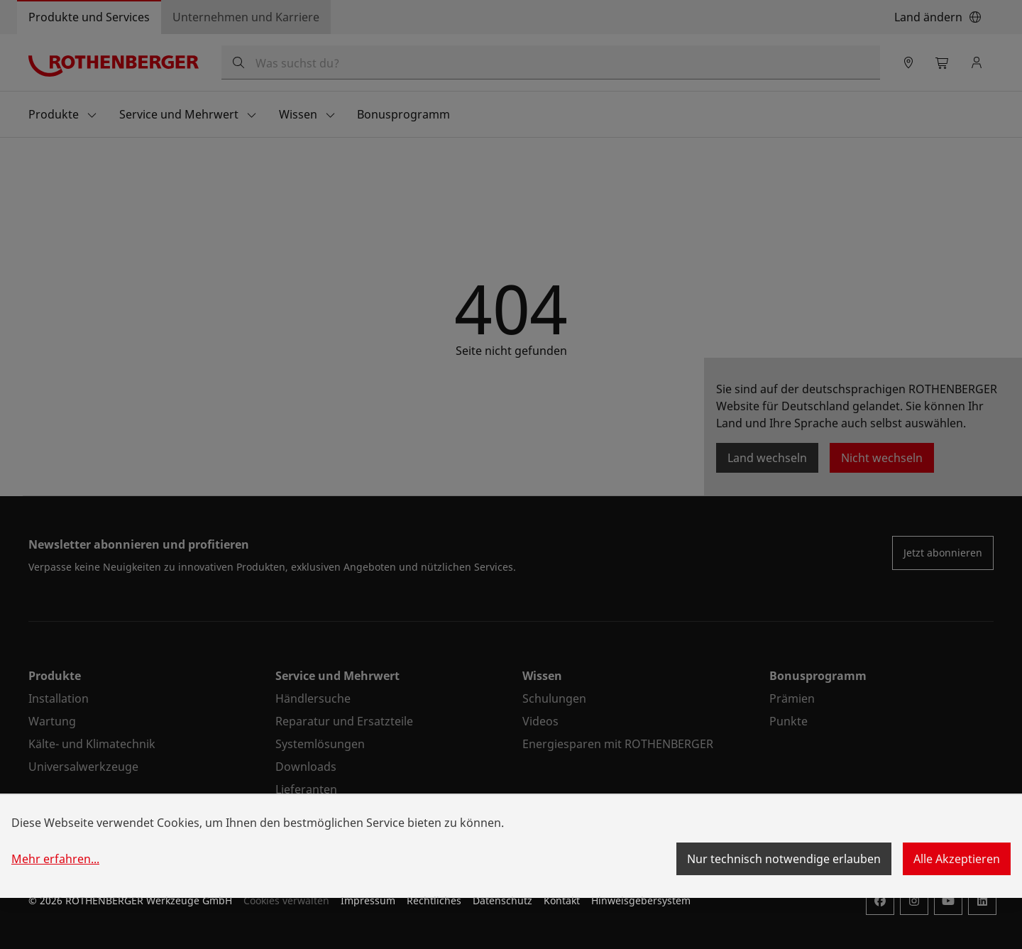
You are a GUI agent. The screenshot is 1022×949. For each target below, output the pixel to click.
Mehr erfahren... (55, 859)
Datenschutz (502, 900)
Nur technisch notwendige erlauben (784, 859)
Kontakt (562, 900)
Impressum (368, 900)
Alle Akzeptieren (956, 859)
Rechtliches (434, 900)
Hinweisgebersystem (641, 900)
